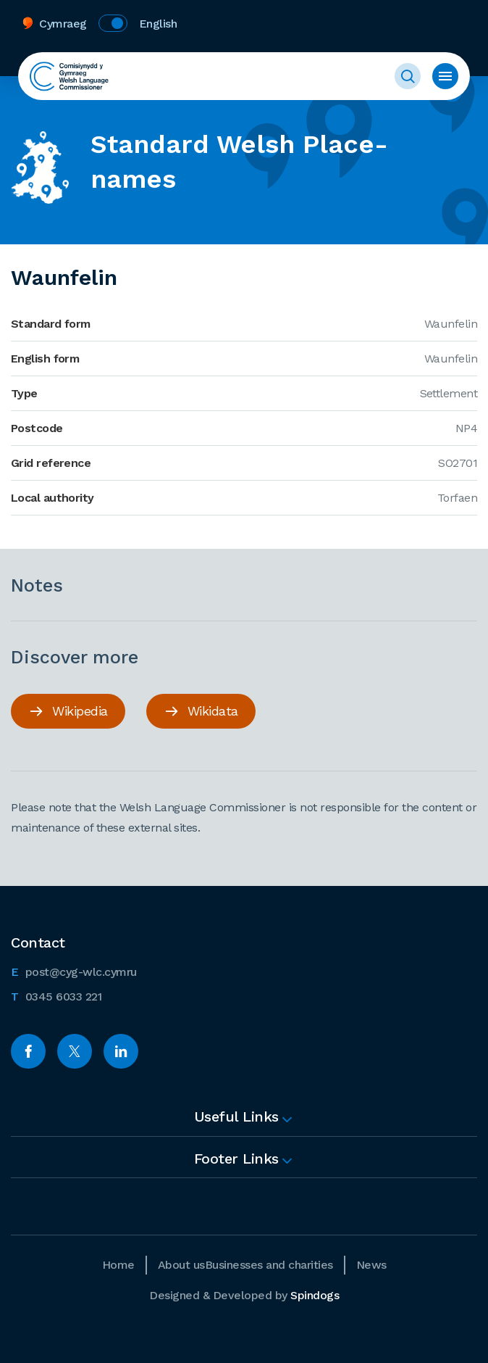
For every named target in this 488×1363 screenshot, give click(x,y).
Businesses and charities (269, 1265)
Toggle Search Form (408, 76)
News (371, 1265)
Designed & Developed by (244, 1295)
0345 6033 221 (56, 995)
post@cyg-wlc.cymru (74, 971)
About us (181, 1265)
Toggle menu (445, 76)
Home (118, 1265)
